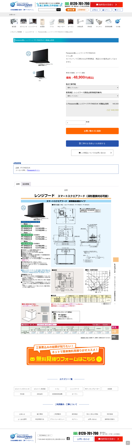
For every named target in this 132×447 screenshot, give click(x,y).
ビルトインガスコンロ (22, 389)
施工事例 (40, 414)
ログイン (106, 10)
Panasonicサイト (33, 170)
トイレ (57, 389)
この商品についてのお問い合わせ (95, 153)
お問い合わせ (92, 419)
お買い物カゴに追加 (92, 131)
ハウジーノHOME (16, 32)
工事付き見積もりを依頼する (92, 143)
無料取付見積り (106, 4)
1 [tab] (40, 82)
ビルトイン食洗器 (39, 389)
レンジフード (30, 32)
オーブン (75, 394)
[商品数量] (76, 123)
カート (118, 10)
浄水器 (22, 394)
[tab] (18, 184)
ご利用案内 (57, 414)
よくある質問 (22, 419)
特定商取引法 (39, 419)
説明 (18, 184)
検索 (58, 9)
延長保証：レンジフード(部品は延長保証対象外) (84, 92)
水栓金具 (40, 394)
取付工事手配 (71, 84)
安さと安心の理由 (92, 414)
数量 (87, 122)
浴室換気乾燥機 (57, 394)
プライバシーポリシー (57, 419)
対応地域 (110, 414)
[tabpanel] (40, 74)
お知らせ (22, 414)
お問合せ (95, 10)
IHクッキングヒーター (92, 389)
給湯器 (110, 389)
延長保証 (75, 414)
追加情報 (25, 184)
